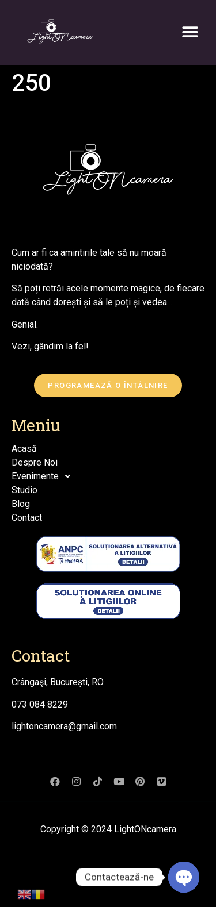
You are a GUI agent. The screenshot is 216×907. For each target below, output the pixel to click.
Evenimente (44, 476)
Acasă (24, 448)
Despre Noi (35, 462)
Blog (21, 503)
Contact (27, 517)
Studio (24, 490)
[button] (190, 32)
